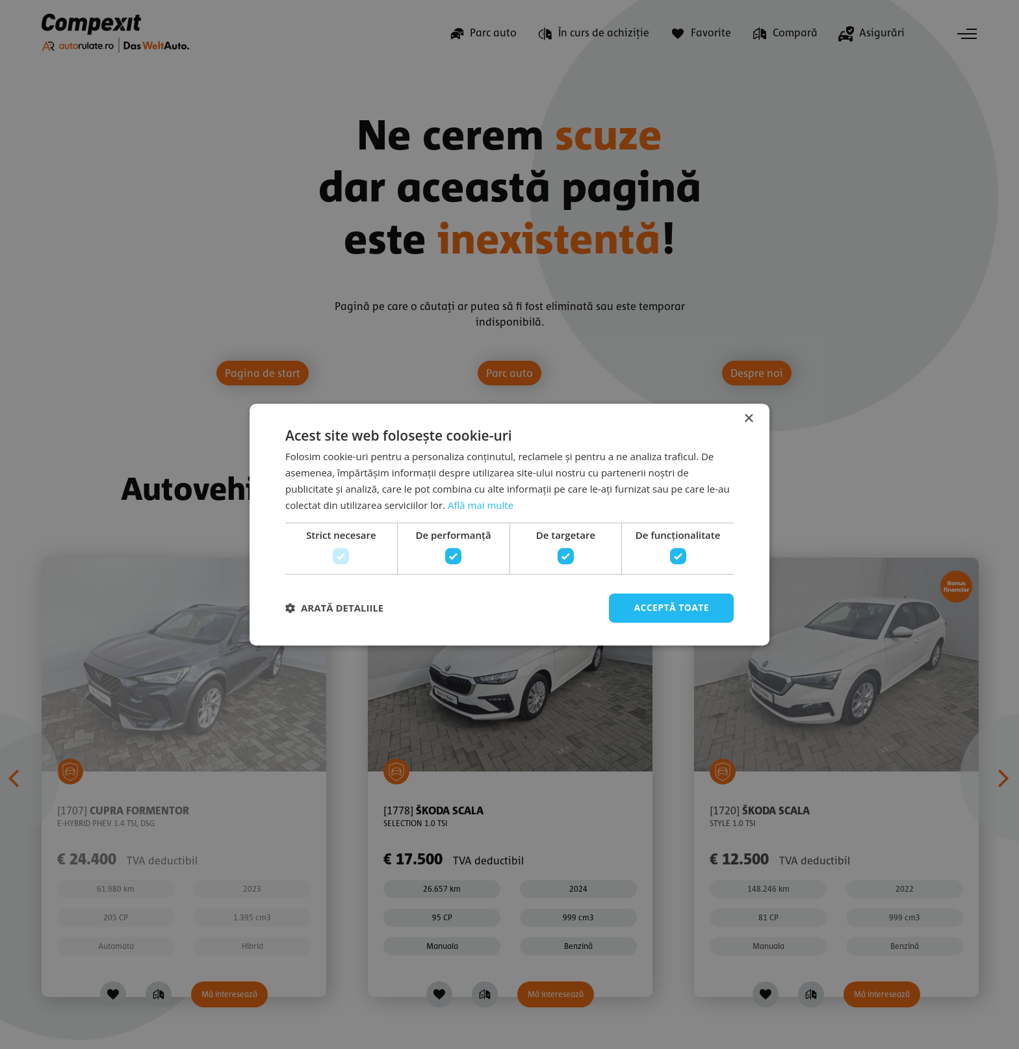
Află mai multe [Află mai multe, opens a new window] (480, 505)
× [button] (748, 419)
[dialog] (509, 524)
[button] (334, 608)
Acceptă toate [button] (671, 607)
